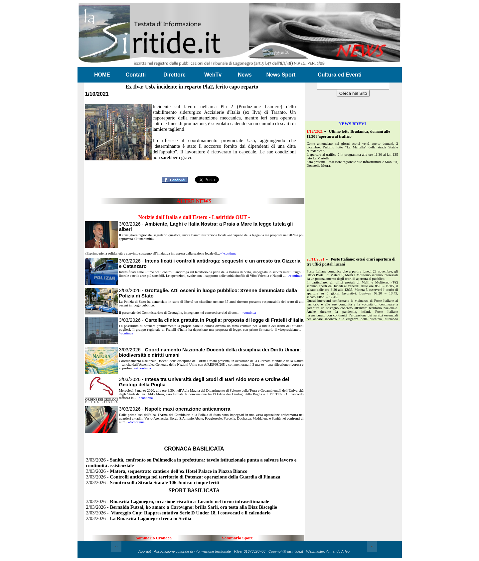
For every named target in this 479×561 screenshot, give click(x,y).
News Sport (280, 75)
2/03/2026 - (153, 482)
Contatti (136, 75)
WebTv (213, 75)
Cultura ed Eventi (340, 75)
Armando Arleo (338, 551)
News (245, 75)
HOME (102, 75)
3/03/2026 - (211, 320)
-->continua (228, 253)
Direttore (174, 75)
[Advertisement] (194, 163)
